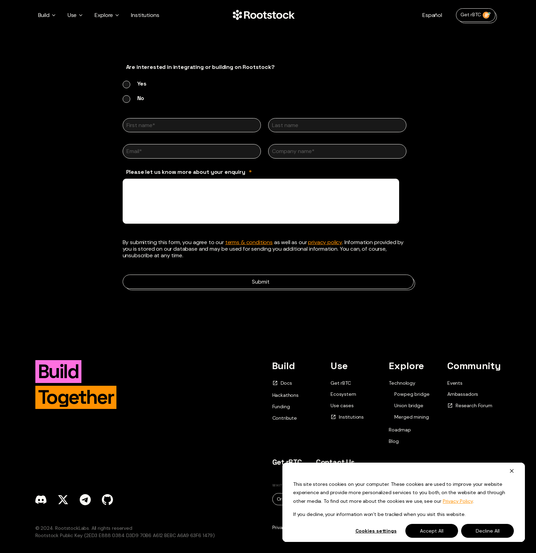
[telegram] (85, 499)
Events (455, 383)
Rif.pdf (384, 499)
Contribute (284, 418)
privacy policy (325, 242)
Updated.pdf (342, 499)
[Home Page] (264, 15)
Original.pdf (293, 499)
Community (474, 365)
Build (283, 365)
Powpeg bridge (411, 394)
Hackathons (285, 395)
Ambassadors (462, 394)
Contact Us (335, 462)
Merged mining (411, 417)
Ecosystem (343, 394)
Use (339, 365)
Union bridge (408, 406)
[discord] (40, 499)
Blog (393, 441)
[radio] (268, 83)
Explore (406, 365)
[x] (63, 499)
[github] (107, 499)
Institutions (145, 15)
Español (432, 15)
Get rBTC (475, 15)
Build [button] (44, 15)
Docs (282, 383)
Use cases (342, 405)
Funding (281, 406)
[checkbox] (268, 91)
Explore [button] (104, 15)
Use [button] (72, 15)
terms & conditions (249, 242)
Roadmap (400, 430)
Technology (402, 383)
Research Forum (469, 406)
